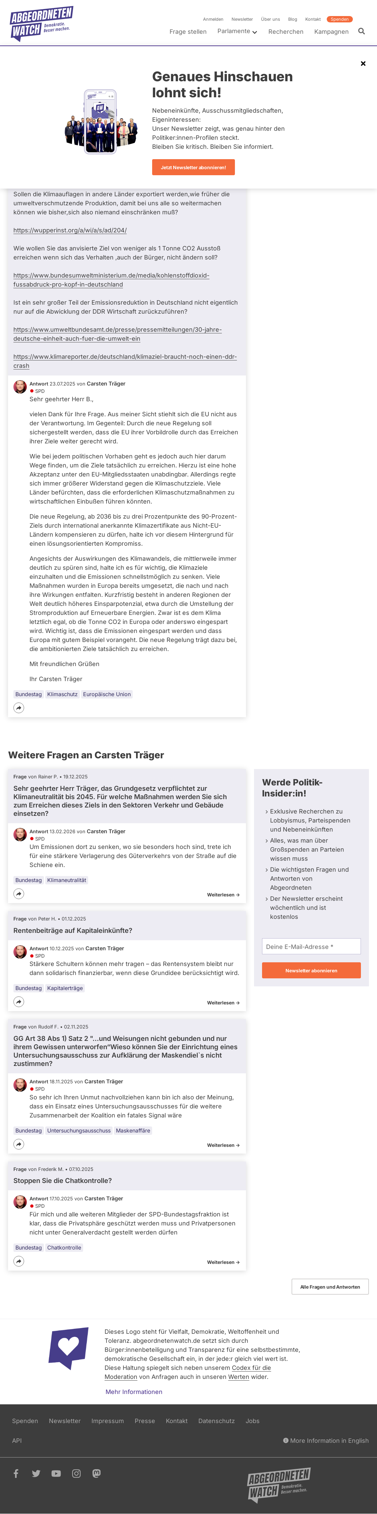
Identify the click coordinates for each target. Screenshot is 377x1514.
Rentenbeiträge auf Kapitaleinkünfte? (72, 931)
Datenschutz (216, 1420)
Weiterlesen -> (223, 894)
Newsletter (242, 19)
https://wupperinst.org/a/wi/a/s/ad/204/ (70, 230)
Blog (292, 19)
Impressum (107, 1420)
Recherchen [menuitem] (286, 31)
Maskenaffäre (133, 1130)
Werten (238, 1376)
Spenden (340, 19)
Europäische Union (107, 694)
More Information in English (326, 1440)
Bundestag (28, 694)
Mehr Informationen (134, 1391)
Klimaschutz (62, 694)
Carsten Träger (106, 383)
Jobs (253, 1420)
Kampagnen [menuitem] (331, 31)
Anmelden (213, 19)
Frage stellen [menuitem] (188, 31)
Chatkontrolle (64, 1247)
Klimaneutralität (66, 880)
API (17, 1440)
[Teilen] (18, 707)
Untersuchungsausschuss (79, 1130)
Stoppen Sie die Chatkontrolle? (62, 1181)
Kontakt (313, 19)
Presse (145, 1420)
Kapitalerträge (65, 988)
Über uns (270, 19)
